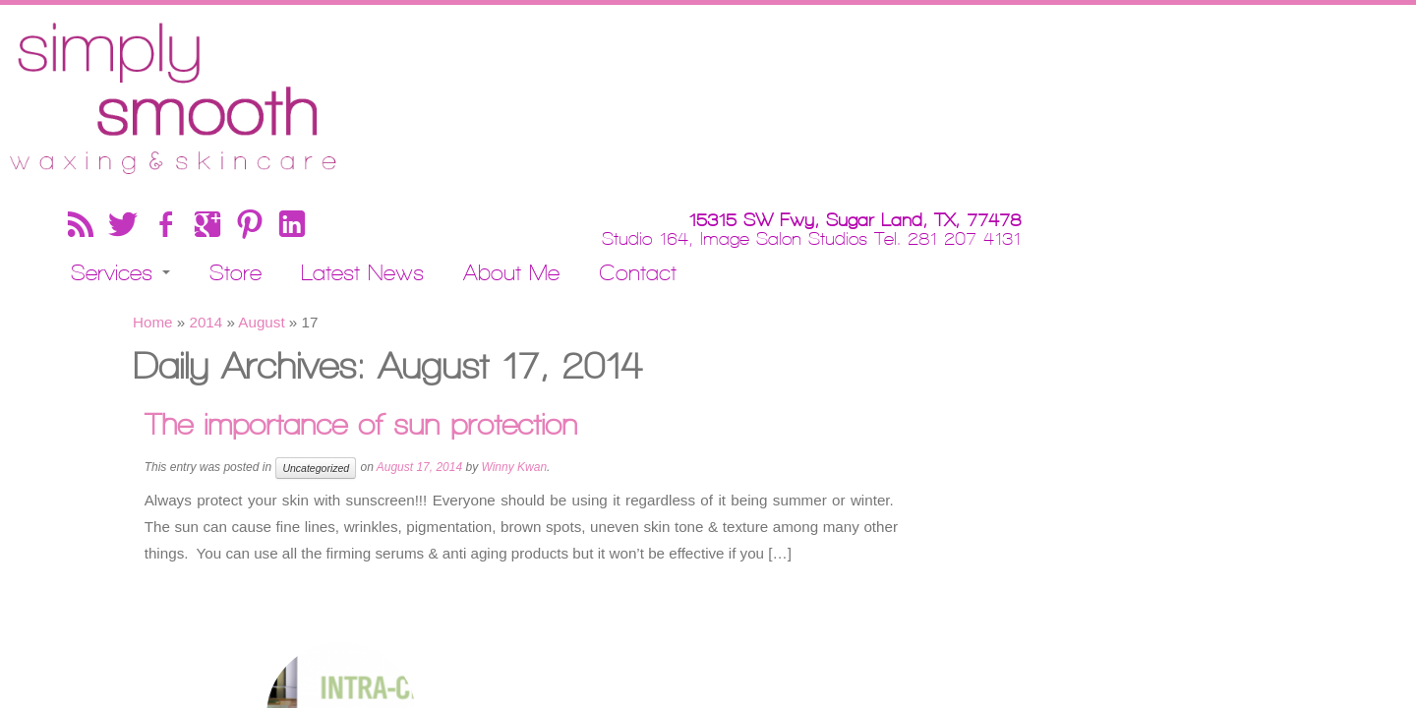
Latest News (688, 90)
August (261, 214)
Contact (964, 90)
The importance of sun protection (369, 316)
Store (562, 90)
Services (447, 90)
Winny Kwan (514, 359)
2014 (205, 214)
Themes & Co (824, 582)
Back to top (1256, 582)
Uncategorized (315, 360)
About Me (838, 90)
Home (153, 214)
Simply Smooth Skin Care (657, 582)
